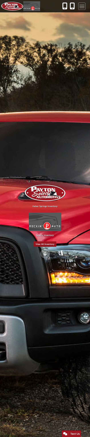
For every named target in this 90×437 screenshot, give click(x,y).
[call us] (65, 6)
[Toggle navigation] (81, 6)
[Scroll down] (45, 253)
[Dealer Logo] (29, 6)
